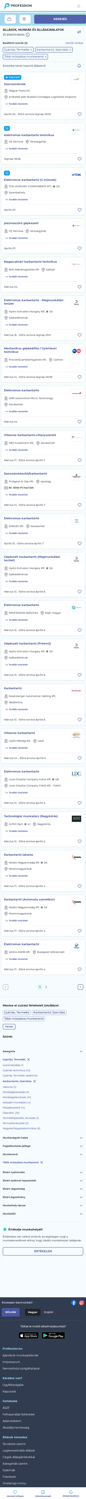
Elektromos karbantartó (21, 390)
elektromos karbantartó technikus (29, 135)
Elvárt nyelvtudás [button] (43, 1172)
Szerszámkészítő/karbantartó (25, 473)
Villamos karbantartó (19, 733)
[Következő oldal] (80, 987)
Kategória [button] (43, 1051)
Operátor (11, 1112)
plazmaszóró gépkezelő (21, 223)
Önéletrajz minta (14, 1483)
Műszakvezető (14, 1107)
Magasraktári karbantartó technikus (30, 261)
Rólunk (10, 1312)
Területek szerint (14, 1444)
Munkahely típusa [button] (43, 1206)
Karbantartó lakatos (18, 854)
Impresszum (11, 1362)
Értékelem (43, 1251)
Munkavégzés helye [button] (43, 1138)
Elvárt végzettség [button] (43, 1189)
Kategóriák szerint (15, 1463)
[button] (18, 49)
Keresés (60, 19)
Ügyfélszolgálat (13, 1385)
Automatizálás (13, 1065)
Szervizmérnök (15, 84)
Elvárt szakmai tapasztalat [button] (43, 1181)
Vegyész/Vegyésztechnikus (21, 1128)
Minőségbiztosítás (16, 1092)
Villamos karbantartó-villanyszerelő (30, 435)
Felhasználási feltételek (19, 1414)
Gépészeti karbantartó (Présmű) (27, 643)
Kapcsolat (9, 1391)
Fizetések (9, 1476)
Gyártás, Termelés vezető (20, 1075)
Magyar (32, 1312)
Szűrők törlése (74, 43)
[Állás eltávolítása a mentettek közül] (79, 114)
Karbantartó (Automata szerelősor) (29, 899)
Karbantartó (13, 688)
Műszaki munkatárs (17, 1102)
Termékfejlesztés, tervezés (21, 1118)
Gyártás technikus (16, 1070)
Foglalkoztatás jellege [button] (43, 1146)
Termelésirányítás (15, 1123)
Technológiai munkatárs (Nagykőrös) (31, 816)
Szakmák (9, 1470)
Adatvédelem (12, 1421)
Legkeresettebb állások (19, 1450)
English (48, 1312)
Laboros (9, 1087)
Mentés (9, 1026)
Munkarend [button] (43, 1154)
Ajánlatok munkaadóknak (20, 1355)
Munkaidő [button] (43, 1214)
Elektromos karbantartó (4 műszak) (30, 180)
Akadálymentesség (16, 1427)
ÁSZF (6, 1408)
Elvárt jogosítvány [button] (43, 1197)
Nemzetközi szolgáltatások (21, 1368)
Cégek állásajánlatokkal (19, 1457)
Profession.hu (21, 6)
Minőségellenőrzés (17, 1097)
